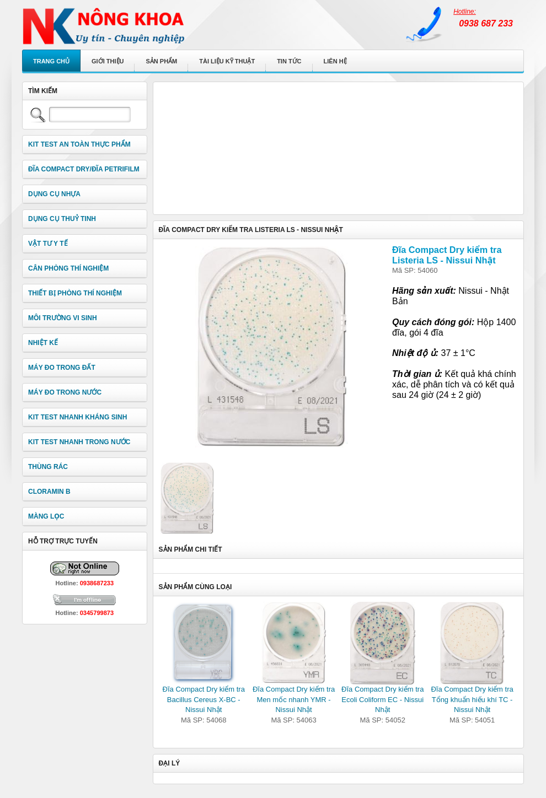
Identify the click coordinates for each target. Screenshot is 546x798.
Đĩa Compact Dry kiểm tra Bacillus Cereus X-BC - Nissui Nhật (204, 699)
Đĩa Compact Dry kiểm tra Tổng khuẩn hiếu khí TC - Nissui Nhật (472, 699)
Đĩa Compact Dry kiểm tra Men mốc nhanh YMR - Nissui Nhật (294, 699)
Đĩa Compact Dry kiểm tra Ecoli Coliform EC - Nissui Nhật (382, 699)
